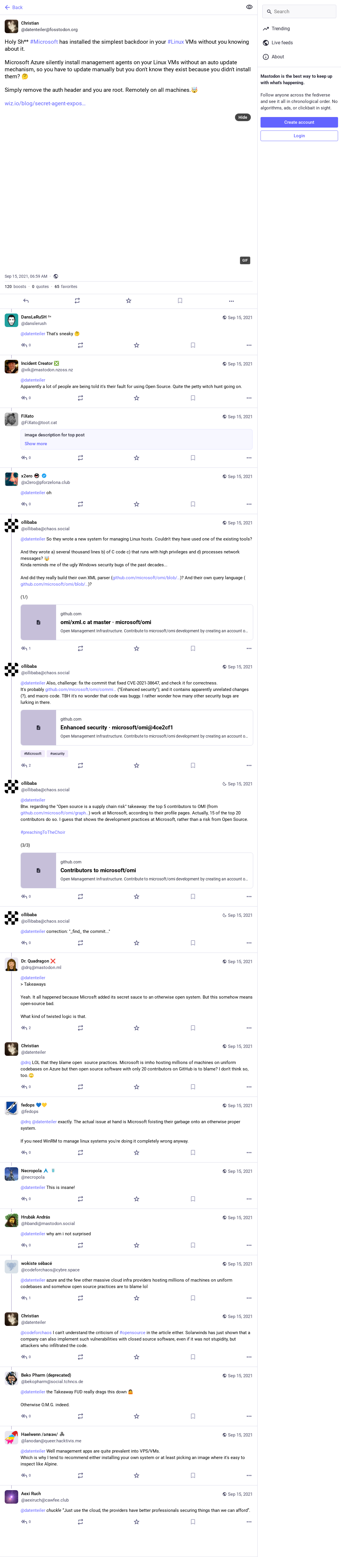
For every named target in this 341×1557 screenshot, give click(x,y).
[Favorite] (128, 300)
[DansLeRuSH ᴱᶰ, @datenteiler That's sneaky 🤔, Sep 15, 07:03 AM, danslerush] (128, 332)
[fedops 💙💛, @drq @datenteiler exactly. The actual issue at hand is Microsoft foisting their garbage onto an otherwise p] (128, 1129)
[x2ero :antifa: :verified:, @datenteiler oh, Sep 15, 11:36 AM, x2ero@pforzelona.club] (128, 490)
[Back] (120, 7)
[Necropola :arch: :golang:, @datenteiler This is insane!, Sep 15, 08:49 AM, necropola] (128, 1185)
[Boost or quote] (77, 300)
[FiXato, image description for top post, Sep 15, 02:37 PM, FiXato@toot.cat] (128, 437)
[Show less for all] (249, 7)
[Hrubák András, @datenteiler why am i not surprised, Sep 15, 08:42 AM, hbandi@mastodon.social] (128, 1232)
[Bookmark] (180, 300)
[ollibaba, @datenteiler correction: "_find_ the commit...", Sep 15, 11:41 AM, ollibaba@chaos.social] (128, 929)
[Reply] (25, 300)
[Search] (299, 11)
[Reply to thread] (26, 345)
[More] (231, 301)
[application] (129, 189)
